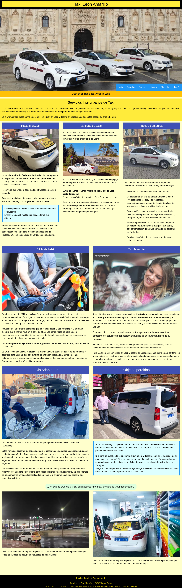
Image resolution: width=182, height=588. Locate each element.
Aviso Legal (132, 586)
